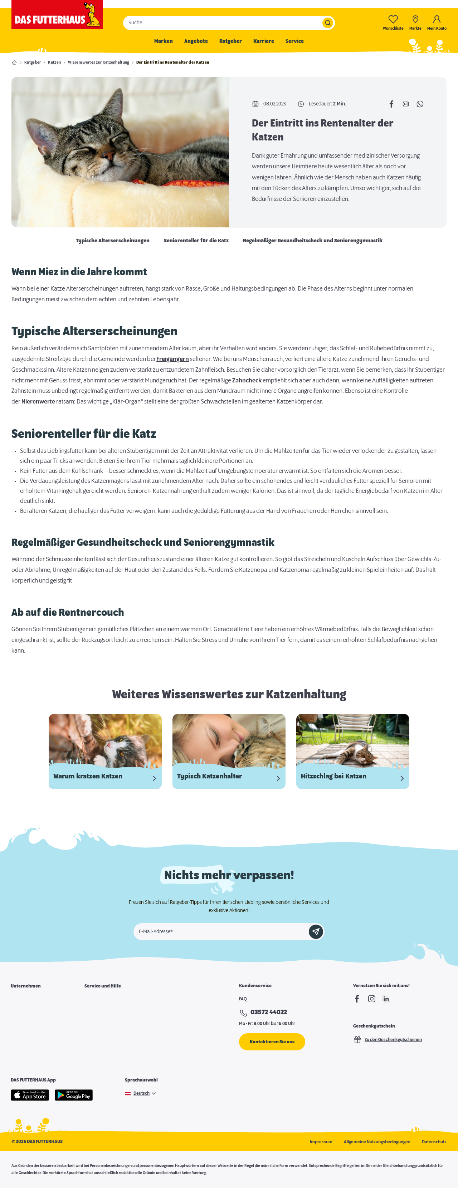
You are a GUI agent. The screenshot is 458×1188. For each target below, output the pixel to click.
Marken (163, 41)
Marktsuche (96, 1000)
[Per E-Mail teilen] (405, 104)
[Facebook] (357, 999)
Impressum (321, 1141)
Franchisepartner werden (36, 1024)
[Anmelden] (316, 932)
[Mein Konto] (437, 22)
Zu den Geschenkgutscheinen (387, 1039)
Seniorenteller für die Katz (196, 241)
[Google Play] (74, 1095)
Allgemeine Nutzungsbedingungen (377, 1141)
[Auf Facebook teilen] (391, 104)
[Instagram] (371, 999)
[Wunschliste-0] (393, 22)
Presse (17, 1048)
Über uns (19, 1000)
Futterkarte (95, 1012)
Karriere (263, 41)
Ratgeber (230, 41)
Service (295, 41)
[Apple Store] (30, 1095)
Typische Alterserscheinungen (113, 241)
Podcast (92, 1048)
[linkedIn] (386, 999)
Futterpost (94, 1036)
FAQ (243, 998)
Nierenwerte (38, 402)
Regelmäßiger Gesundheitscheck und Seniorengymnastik (313, 241)
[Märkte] (415, 22)
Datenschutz (434, 1141)
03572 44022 (268, 1012)
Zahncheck (247, 380)
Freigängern (172, 359)
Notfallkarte (96, 1024)
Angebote (196, 41)
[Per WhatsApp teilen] (420, 104)
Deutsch (141, 1093)
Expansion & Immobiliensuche (40, 1036)
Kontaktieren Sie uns (272, 1041)
